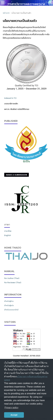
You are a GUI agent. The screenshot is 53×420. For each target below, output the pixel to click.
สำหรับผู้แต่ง (9, 305)
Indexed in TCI (10, 98)
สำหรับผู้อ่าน (9, 301)
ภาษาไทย (7, 231)
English (7, 235)
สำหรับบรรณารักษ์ (11, 309)
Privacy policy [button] (11, 407)
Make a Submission (16, 175)
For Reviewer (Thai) (12, 282)
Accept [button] (14, 415)
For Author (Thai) (11, 278)
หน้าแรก (6, 13)
